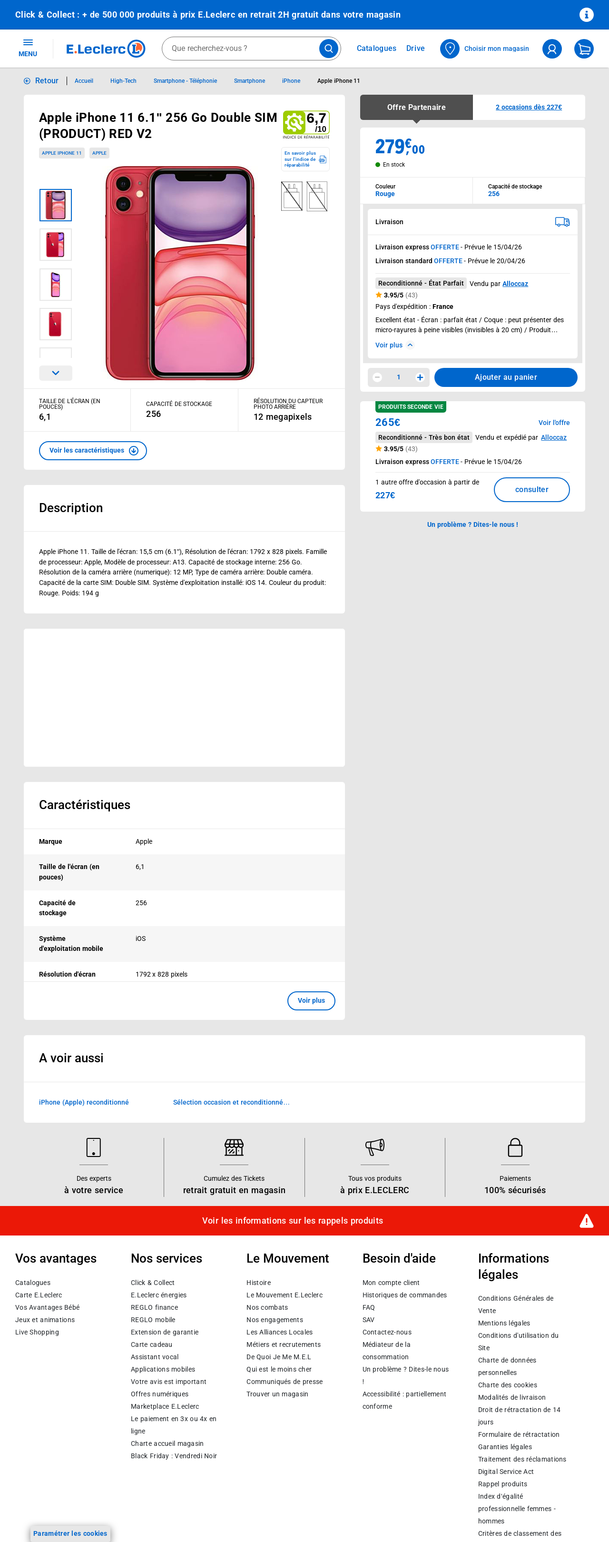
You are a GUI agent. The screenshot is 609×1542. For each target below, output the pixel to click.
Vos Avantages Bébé (47, 1307)
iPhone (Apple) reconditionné (84, 1102)
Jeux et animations (45, 1320)
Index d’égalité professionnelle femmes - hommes (517, 1509)
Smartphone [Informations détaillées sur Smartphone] (249, 81)
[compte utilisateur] (552, 49)
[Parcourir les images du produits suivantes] (55, 373)
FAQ (369, 1307)
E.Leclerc (165, 1406)
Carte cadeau (152, 1344)
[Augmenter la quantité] (420, 377)
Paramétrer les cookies (70, 1533)
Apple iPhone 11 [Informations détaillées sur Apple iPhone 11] (338, 81)
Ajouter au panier (506, 377)
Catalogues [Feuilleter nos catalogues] (377, 48)
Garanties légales (505, 1447)
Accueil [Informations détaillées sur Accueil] (84, 81)
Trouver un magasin (277, 1394)
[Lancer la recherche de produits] (328, 48)
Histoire (258, 1282)
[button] (93, 450)
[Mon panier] (584, 49)
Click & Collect (153, 1282)
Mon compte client (391, 1282)
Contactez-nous (387, 1332)
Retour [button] (47, 81)
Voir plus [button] (311, 1000)
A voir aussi (71, 1058)
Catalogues (32, 1282)
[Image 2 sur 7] (55, 244)
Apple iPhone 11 (62, 153)
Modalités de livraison (512, 1398)
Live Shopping (37, 1332)
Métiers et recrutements (283, 1344)
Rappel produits (502, 1484)
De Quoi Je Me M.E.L (278, 1357)
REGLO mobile (153, 1320)
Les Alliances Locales (279, 1332)
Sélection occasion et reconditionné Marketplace (228, 1102)
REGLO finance (154, 1307)
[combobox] (251, 48)
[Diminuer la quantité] (377, 377)
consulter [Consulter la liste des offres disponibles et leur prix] (532, 489)
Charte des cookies (507, 1385)
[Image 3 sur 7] (55, 284)
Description (71, 507)
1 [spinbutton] (399, 377)
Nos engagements (274, 1320)
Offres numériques (159, 1394)
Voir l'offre (554, 422)
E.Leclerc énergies (159, 1295)
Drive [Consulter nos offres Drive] (416, 48)
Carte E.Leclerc (38, 1295)
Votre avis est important (168, 1381)
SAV (369, 1320)
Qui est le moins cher (279, 1369)
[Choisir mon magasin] (485, 49)
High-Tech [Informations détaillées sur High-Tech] (123, 81)
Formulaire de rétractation (519, 1435)
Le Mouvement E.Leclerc (284, 1295)
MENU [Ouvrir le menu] (28, 48)
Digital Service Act (506, 1472)
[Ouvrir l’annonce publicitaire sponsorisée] (184, 697)
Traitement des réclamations (522, 1459)
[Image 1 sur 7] (55, 205)
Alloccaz (515, 283)
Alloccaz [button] (554, 437)
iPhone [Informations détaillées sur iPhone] (291, 81)
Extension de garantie (164, 1332)
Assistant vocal (154, 1357)
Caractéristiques (84, 804)
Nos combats (267, 1307)
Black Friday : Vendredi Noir (174, 1456)
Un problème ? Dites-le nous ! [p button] (473, 524)
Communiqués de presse (284, 1381)
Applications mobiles (163, 1369)
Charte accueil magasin (167, 1443)
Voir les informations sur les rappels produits (292, 1220)
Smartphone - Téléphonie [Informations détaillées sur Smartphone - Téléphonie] (185, 81)
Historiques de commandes (405, 1295)
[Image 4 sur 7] (55, 324)
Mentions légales (504, 1323)
